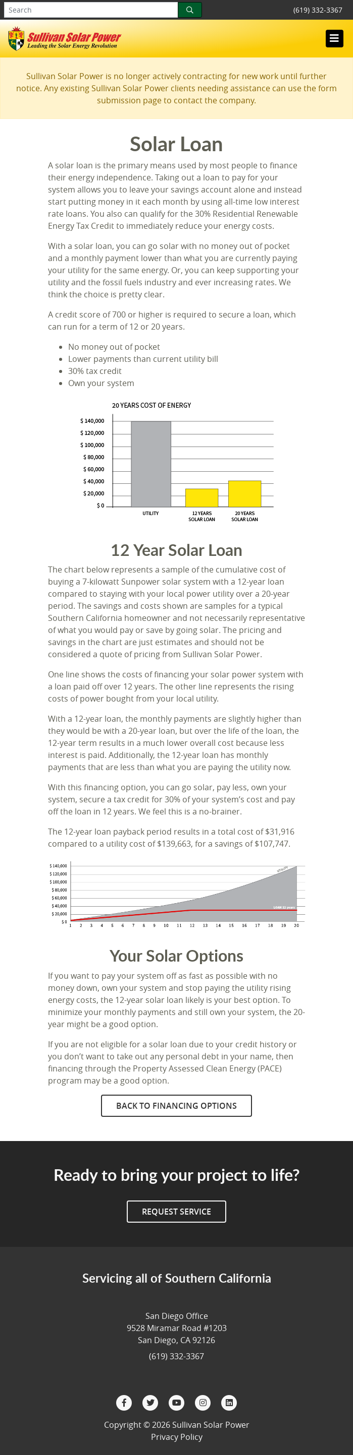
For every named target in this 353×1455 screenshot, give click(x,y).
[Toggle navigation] (334, 38)
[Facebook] (125, 1401)
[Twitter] (151, 1401)
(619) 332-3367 (317, 10)
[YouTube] (178, 1401)
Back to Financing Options (176, 1105)
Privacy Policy (177, 1436)
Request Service (176, 1211)
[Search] (190, 10)
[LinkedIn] (229, 1401)
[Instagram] (204, 1401)
